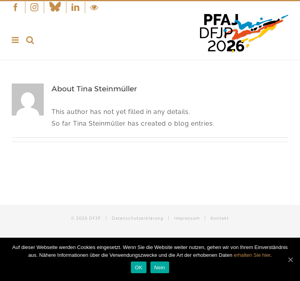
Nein (159, 267)
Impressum (187, 218)
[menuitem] (18, 7)
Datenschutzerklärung (137, 218)
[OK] (290, 259)
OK (138, 267)
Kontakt (220, 218)
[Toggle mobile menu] (16, 40)
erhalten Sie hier (252, 255)
